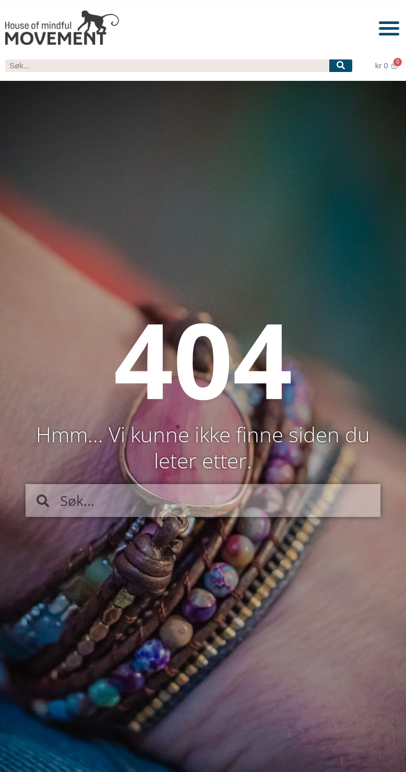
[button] (390, 28)
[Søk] (340, 65)
